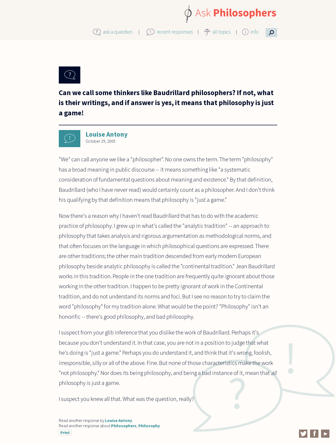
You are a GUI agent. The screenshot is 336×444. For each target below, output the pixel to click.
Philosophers (123, 425)
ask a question (118, 32)
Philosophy (149, 425)
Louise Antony (107, 134)
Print (65, 432)
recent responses (175, 32)
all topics (221, 32)
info (254, 32)
